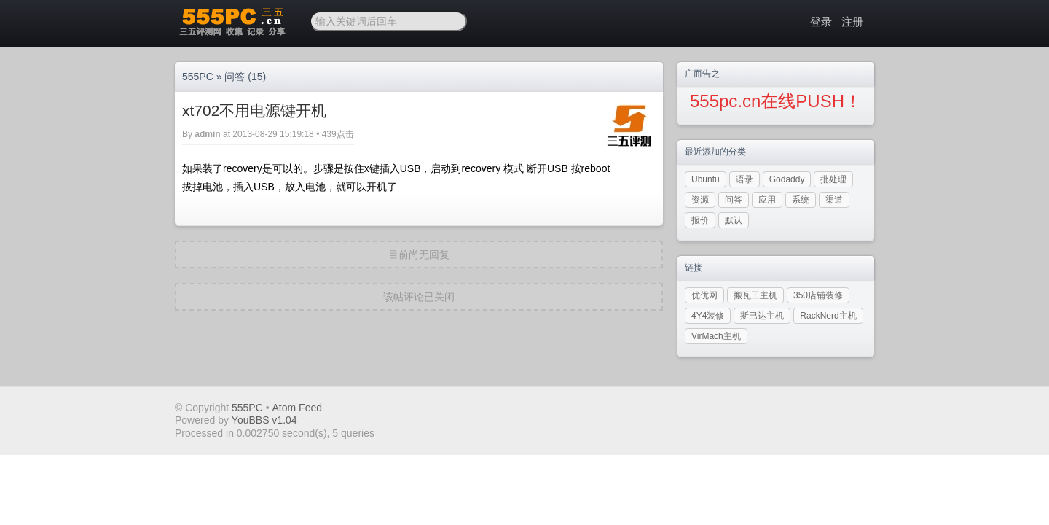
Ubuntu (705, 179)
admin (207, 134)
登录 (821, 21)
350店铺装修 (818, 295)
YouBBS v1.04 (264, 420)
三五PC (231, 22)
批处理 (833, 179)
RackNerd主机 (828, 316)
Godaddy (787, 179)
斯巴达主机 (762, 316)
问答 (234, 76)
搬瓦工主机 (755, 295)
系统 (800, 200)
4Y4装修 (707, 316)
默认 (733, 220)
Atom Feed (297, 407)
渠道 (834, 200)
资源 (700, 200)
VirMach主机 (716, 336)
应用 (767, 200)
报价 (700, 220)
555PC (197, 76)
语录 (744, 179)
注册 (852, 21)
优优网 (704, 295)
